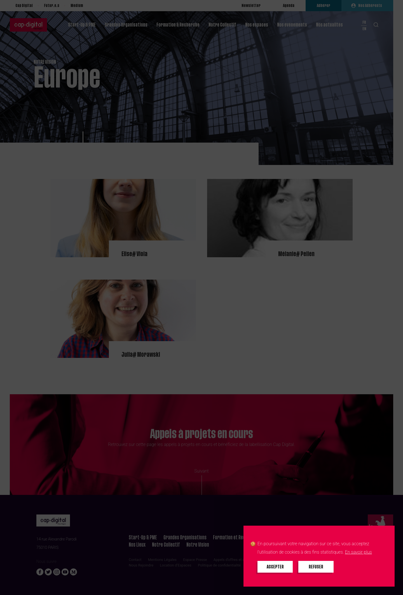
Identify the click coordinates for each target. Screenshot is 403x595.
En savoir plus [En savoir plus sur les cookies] (358, 552)
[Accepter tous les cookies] (275, 567)
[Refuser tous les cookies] (316, 567)
